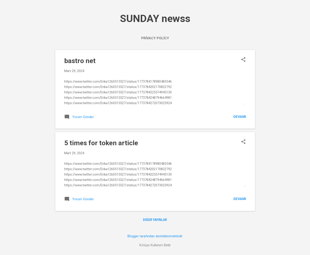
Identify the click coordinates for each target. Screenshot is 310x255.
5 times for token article (101, 143)
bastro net (80, 61)
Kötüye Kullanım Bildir (155, 245)
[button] (243, 60)
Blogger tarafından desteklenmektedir (155, 236)
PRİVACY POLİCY (155, 38)
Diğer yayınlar (155, 220)
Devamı (239, 117)
